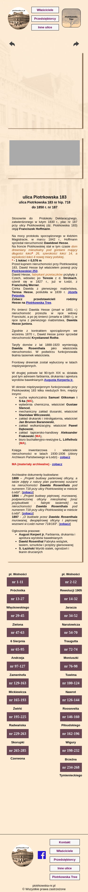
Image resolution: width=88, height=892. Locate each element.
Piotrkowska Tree (38, 302)
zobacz (65, 457)
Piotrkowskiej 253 (25, 271)
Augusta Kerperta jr (58, 380)
